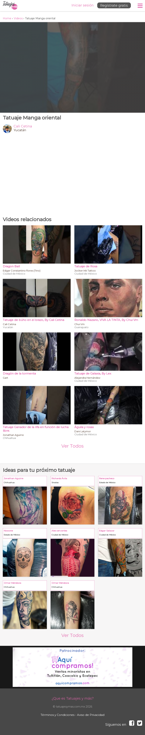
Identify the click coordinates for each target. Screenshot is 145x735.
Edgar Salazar (121, 534)
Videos (18, 18)
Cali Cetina (23, 126)
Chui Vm (79, 324)
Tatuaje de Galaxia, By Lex (92, 373)
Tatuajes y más (10, 5)
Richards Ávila (73, 482)
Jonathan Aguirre (13, 434)
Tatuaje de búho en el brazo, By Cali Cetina (33, 320)
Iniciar (81, 5)
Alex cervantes (73, 534)
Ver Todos (72, 446)
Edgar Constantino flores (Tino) (21, 270)
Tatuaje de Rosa (85, 266)
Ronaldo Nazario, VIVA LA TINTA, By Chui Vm (106, 320)
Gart (5, 377)
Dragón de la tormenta (19, 373)
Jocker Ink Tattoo (85, 270)
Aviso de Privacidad (90, 715)
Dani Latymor (82, 431)
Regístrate (113, 5)
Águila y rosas (84, 427)
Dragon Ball (11, 266)
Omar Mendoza (25, 586)
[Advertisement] (72, 174)
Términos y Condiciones (57, 715)
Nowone (25, 534)
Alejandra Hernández (87, 377)
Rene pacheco (121, 482)
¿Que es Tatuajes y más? (73, 698)
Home (7, 18)
